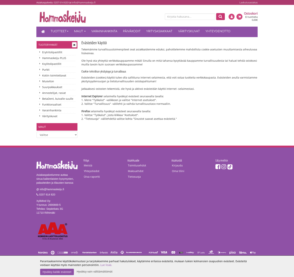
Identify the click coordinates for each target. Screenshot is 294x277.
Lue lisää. (106, 265)
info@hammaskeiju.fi (84, 2)
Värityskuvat (189, 31)
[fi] (151, 17)
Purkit (46, 69)
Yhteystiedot (91, 171)
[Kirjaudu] (232, 17)
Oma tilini (178, 171)
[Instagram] (223, 166)
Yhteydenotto (218, 31)
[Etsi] (220, 16)
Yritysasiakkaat (159, 31)
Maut (80, 31)
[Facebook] (217, 166)
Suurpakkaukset (52, 87)
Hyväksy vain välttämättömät (94, 271)
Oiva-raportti (92, 176)
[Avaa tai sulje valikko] (74, 44)
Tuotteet (59, 31)
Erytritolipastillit (52, 52)
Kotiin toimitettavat (54, 75)
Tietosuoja (134, 176)
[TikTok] (229, 166)
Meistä (88, 165)
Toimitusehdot (137, 165)
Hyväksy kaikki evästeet (57, 272)
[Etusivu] (43, 32)
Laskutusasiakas (248, 2)
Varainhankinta (104, 31)
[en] (158, 17)
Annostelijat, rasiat (54, 93)
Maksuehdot (135, 171)
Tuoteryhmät (48, 44)
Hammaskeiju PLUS (54, 58)
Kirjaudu (177, 165)
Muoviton (48, 81)
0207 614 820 (61, 2)
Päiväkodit (132, 31)
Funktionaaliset (51, 104)
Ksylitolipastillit (51, 64)
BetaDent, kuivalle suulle (57, 98)
